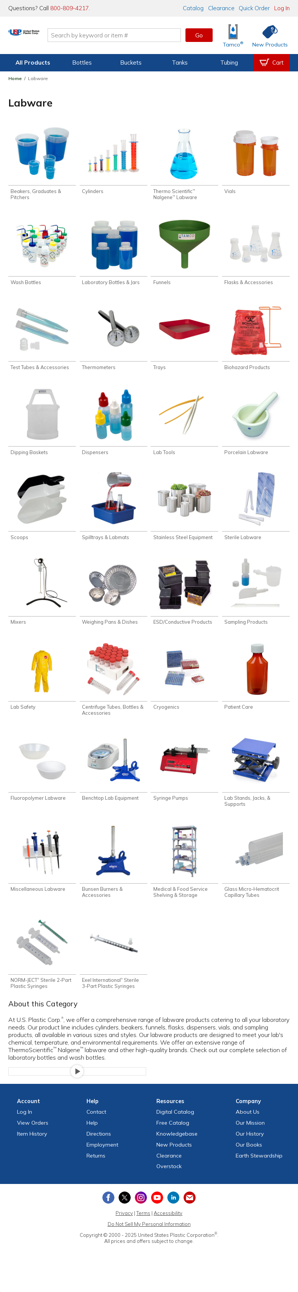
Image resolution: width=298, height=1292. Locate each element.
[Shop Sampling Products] (256, 599)
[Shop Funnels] (184, 254)
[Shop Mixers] (42, 599)
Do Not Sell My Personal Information (149, 1239)
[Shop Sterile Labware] (256, 513)
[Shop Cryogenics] (184, 686)
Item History (32, 1148)
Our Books (249, 1159)
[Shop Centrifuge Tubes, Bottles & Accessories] (113, 689)
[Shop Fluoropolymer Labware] (42, 778)
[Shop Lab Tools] (184, 426)
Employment (102, 1159)
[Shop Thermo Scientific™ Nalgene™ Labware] (184, 164)
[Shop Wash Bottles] (42, 254)
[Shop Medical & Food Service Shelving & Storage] (184, 874)
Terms (143, 1228)
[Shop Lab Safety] (42, 686)
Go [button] (199, 35)
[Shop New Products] (267, 35)
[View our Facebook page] (108, 1212)
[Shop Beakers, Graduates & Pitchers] (42, 164)
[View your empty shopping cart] (271, 62)
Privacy (124, 1228)
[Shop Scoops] (42, 513)
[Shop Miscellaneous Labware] (42, 871)
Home (15, 78)
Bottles (82, 62)
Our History (250, 1148)
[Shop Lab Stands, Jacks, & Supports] (256, 781)
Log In (282, 8)
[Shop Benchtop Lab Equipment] (113, 778)
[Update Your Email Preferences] (189, 1212)
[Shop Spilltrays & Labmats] (113, 513)
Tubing (229, 62)
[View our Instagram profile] (140, 1212)
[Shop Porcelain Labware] (256, 426)
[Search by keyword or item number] (143, 35)
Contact (96, 1126)
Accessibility (168, 1228)
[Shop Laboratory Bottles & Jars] (113, 254)
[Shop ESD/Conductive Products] (184, 599)
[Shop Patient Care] (256, 686)
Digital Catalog (175, 1126)
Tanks (180, 62)
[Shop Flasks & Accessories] (256, 254)
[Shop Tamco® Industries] (233, 35)
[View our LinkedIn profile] (173, 1212)
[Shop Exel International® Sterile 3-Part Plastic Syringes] (113, 966)
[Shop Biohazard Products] (256, 340)
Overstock (169, 1181)
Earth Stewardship (259, 1170)
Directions (98, 1148)
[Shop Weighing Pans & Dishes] (113, 599)
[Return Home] (52, 36)
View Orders (32, 1137)
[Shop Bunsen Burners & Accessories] (113, 874)
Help (92, 1137)
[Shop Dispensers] (113, 426)
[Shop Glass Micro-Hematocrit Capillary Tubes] (256, 874)
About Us (247, 1126)
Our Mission (250, 1137)
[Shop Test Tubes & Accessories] (42, 340)
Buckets (131, 62)
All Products (32, 62)
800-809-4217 (69, 8)
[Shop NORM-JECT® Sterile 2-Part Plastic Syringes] (42, 966)
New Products (174, 1159)
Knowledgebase (177, 1148)
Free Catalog (172, 1137)
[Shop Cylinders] (113, 161)
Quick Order (254, 8)
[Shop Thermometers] (113, 340)
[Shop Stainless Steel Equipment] (184, 513)
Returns (95, 1170)
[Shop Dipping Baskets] (42, 426)
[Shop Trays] (184, 340)
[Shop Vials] (256, 161)
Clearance (221, 8)
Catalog (193, 8)
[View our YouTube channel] (157, 1212)
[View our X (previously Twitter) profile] (124, 1212)
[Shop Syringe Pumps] (184, 778)
